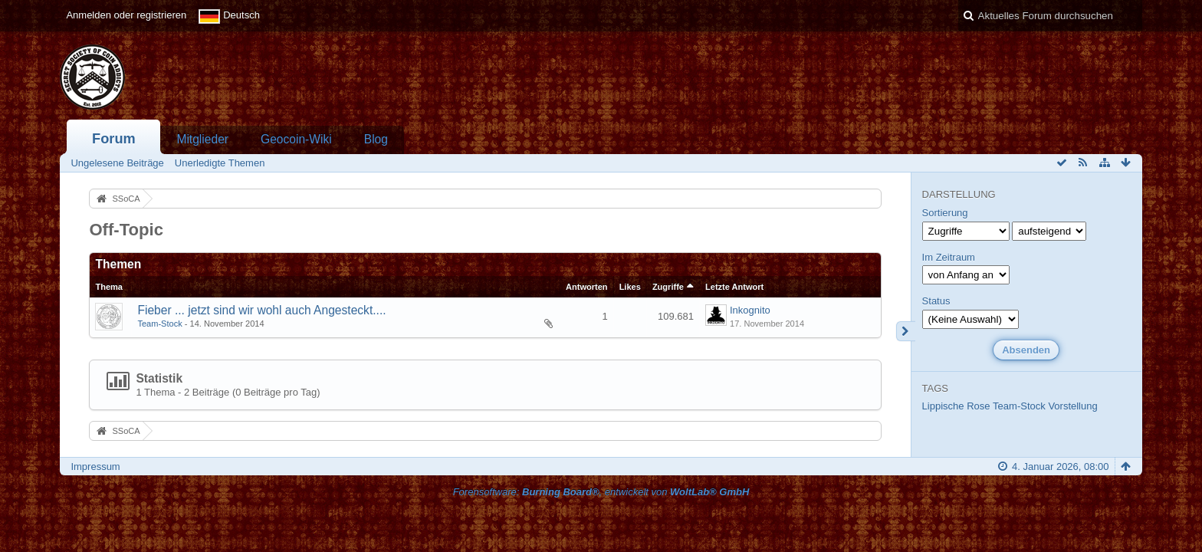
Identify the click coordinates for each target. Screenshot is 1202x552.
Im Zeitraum (948, 257)
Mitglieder (202, 139)
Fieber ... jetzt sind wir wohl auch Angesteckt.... (261, 310)
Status (936, 301)
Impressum (95, 466)
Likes (630, 286)
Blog (376, 139)
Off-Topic (126, 229)
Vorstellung (1072, 406)
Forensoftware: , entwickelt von (601, 492)
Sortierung (945, 213)
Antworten (587, 286)
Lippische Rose (956, 406)
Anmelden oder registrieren (126, 15)
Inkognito (750, 310)
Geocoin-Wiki (296, 139)
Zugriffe (668, 286)
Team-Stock (159, 323)
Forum (114, 138)
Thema (109, 286)
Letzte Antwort (734, 286)
